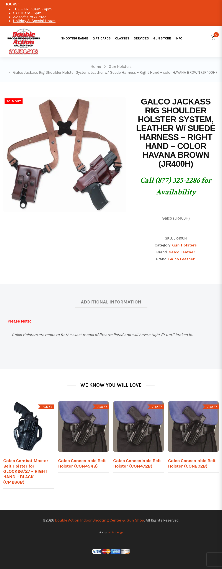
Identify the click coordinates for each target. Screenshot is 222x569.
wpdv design (116, 532)
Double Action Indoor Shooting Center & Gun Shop (99, 520)
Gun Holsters (184, 245)
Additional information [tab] (111, 302)
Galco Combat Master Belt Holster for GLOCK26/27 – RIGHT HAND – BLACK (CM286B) (25, 471)
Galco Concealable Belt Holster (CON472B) (137, 463)
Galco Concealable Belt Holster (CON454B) (82, 463)
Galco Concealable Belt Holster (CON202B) (192, 463)
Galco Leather (182, 252)
